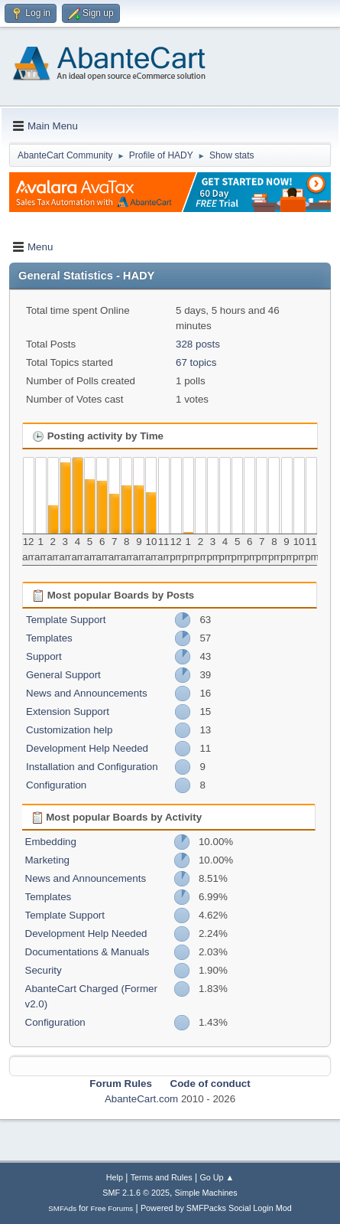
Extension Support (67, 711)
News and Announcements (86, 693)
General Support (63, 675)
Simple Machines (206, 1192)
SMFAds (62, 1208)
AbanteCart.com (141, 1099)
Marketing (47, 860)
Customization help (69, 730)
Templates (49, 638)
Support (44, 656)
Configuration (56, 785)
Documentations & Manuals (87, 952)
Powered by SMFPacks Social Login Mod (216, 1208)
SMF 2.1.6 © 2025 (136, 1192)
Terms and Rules (162, 1177)
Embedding (50, 841)
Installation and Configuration (92, 766)
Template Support (65, 619)
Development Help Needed (87, 748)
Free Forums (112, 1208)
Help (114, 1177)
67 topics (196, 362)
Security (43, 970)
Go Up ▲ (216, 1177)
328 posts (198, 344)
